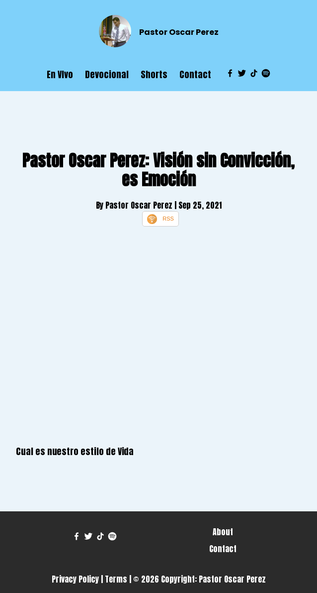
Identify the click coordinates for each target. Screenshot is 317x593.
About (223, 532)
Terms (116, 579)
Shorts (154, 74)
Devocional (107, 74)
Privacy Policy (75, 579)
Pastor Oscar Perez (179, 32)
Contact (195, 74)
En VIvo (60, 74)
